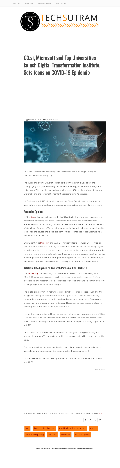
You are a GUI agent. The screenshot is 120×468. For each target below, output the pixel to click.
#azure (93, 428)
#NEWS (52, 435)
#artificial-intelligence (44, 428)
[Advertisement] (65, 95)
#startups (65, 435)
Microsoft (44, 243)
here (100, 413)
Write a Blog (61, 3)
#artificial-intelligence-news (72, 428)
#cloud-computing (35, 435)
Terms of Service (44, 3)
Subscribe (29, 3)
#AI (27, 428)
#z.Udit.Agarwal (82, 435)
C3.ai (33, 217)
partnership (33, 273)
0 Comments (51, 119)
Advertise (16, 3)
